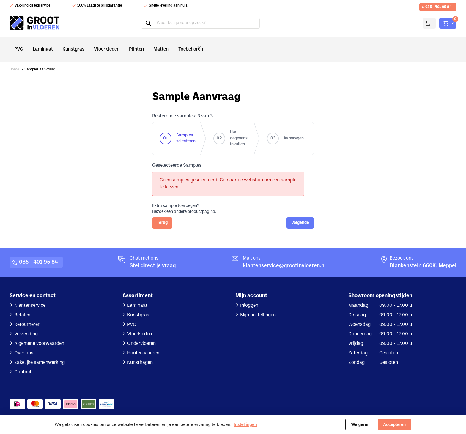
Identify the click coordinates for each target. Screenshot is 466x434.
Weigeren (360, 424)
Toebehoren (182, 45)
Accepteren (394, 424)
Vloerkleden (99, 45)
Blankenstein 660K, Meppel (423, 257)
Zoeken (141, 23)
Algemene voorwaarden (39, 335)
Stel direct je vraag (153, 257)
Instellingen (245, 424)
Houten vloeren (143, 344)
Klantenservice (29, 297)
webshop (253, 171)
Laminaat (41, 45)
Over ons (23, 344)
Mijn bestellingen (258, 306)
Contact (23, 363)
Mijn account (421, 23)
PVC (18, 45)
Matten (149, 45)
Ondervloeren (141, 335)
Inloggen (249, 297)
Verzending (26, 325)
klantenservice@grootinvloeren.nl (284, 257)
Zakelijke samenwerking (39, 354)
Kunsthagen (140, 354)
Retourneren (27, 316)
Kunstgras (69, 45)
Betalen (22, 306)
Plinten (126, 45)
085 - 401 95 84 (438, 7)
